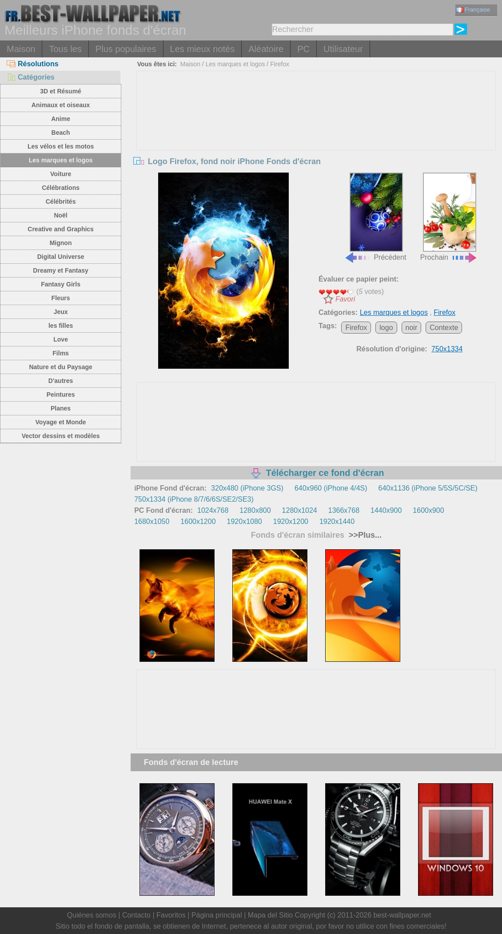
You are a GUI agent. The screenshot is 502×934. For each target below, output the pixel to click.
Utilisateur (343, 49)
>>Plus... (364, 535)
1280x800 (255, 510)
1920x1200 (290, 521)
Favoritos (171, 915)
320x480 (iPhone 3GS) (247, 488)
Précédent (375, 217)
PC (303, 49)
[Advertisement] (316, 138)
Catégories (31, 77)
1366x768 (343, 510)
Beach (61, 132)
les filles (60, 325)
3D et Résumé (60, 91)
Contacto (136, 915)
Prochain (449, 217)
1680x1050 (151, 521)
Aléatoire (265, 49)
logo (386, 327)
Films (60, 353)
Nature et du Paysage (60, 366)
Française (473, 9)
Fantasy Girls (60, 284)
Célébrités (61, 201)
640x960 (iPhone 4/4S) (331, 488)
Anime (60, 118)
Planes (61, 408)
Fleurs (61, 298)
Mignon (61, 242)
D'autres (60, 380)
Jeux (61, 311)
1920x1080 (244, 521)
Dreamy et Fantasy (60, 270)
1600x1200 (197, 521)
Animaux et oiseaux (61, 105)
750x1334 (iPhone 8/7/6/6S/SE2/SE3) (194, 499)
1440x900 (386, 510)
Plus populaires (126, 49)
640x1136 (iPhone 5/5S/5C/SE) (428, 488)
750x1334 (446, 349)
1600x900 (428, 510)
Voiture (60, 173)
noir (412, 327)
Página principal (216, 915)
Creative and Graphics (61, 229)
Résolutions (33, 64)
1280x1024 (299, 510)
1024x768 (212, 510)
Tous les (65, 49)
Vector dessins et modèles (61, 435)
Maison (21, 49)
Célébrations (61, 187)
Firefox (279, 64)
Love (60, 339)
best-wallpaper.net (402, 915)
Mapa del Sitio (270, 915)
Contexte (444, 327)
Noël (60, 215)
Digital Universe (60, 256)
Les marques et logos (61, 160)
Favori (345, 299)
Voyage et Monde (61, 422)
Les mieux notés (202, 49)
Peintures (61, 394)
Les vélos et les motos (61, 146)
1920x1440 (337, 521)
